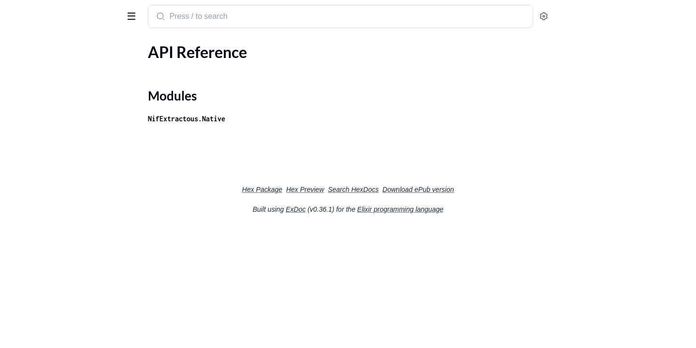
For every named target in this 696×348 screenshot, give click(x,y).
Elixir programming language (473, 209)
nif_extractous (37, 11)
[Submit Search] (232, 17)
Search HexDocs (425, 189)
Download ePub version (490, 189)
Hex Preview (378, 189)
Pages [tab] (17, 45)
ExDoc (368, 209)
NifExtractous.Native (259, 119)
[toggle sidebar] (132, 15)
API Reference (31, 64)
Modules (30, 81)
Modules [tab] (54, 45)
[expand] (135, 65)
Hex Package (335, 189)
